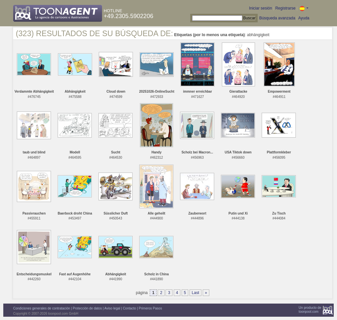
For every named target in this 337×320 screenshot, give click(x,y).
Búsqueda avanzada (277, 18)
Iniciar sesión (260, 8)
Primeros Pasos (150, 308)
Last (195, 292)
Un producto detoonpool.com (310, 309)
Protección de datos (87, 308)
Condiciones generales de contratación (41, 308)
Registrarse (285, 8)
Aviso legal (112, 308)
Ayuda (303, 18)
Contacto (129, 308)
